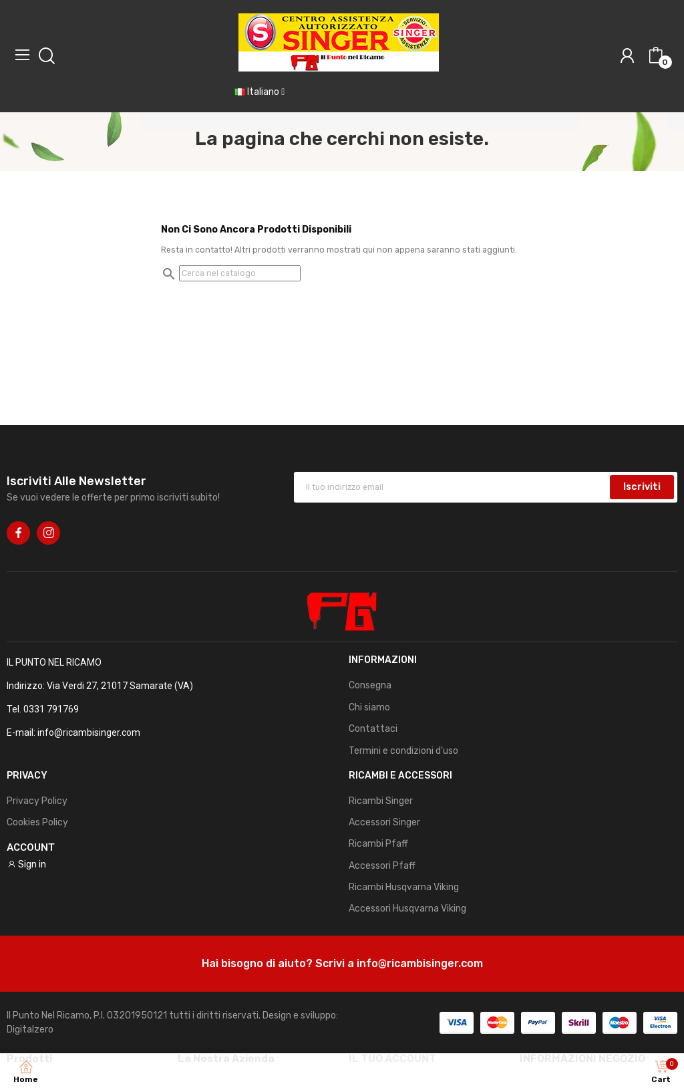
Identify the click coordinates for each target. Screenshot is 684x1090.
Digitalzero (30, 1029)
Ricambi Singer (381, 801)
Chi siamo (369, 707)
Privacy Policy (37, 801)
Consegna (370, 685)
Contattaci (373, 728)
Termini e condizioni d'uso (403, 751)
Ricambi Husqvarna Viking (404, 887)
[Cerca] (240, 273)
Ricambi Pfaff (378, 843)
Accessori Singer (384, 822)
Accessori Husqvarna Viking (407, 908)
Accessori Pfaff (382, 865)
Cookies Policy (37, 822)
